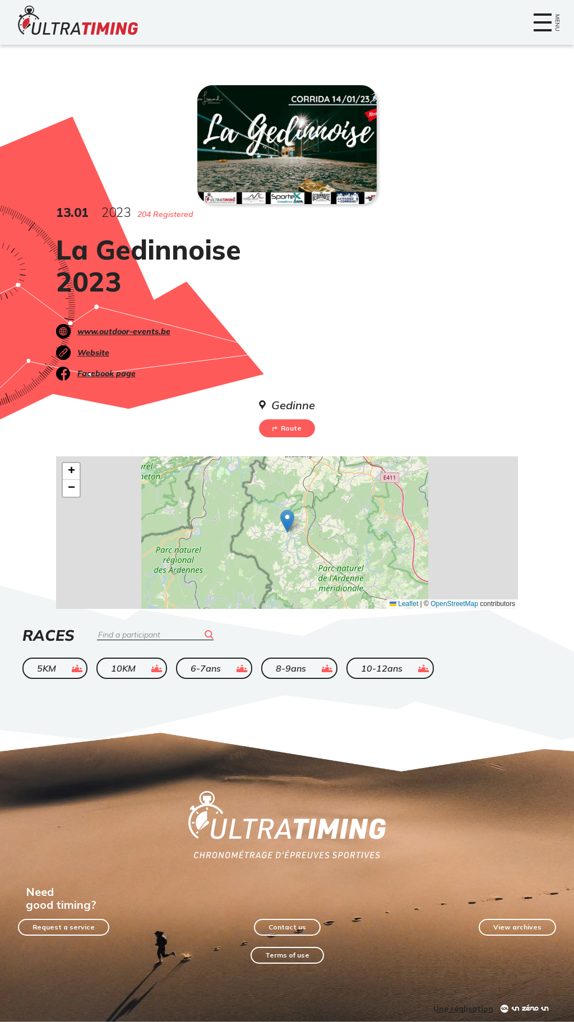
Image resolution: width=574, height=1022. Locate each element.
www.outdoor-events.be (123, 331)
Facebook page (106, 373)
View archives (517, 927)
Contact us (287, 927)
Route (287, 428)
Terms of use (287, 955)
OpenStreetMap (454, 604)
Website (93, 352)
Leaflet (404, 604)
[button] (287, 521)
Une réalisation (463, 1008)
